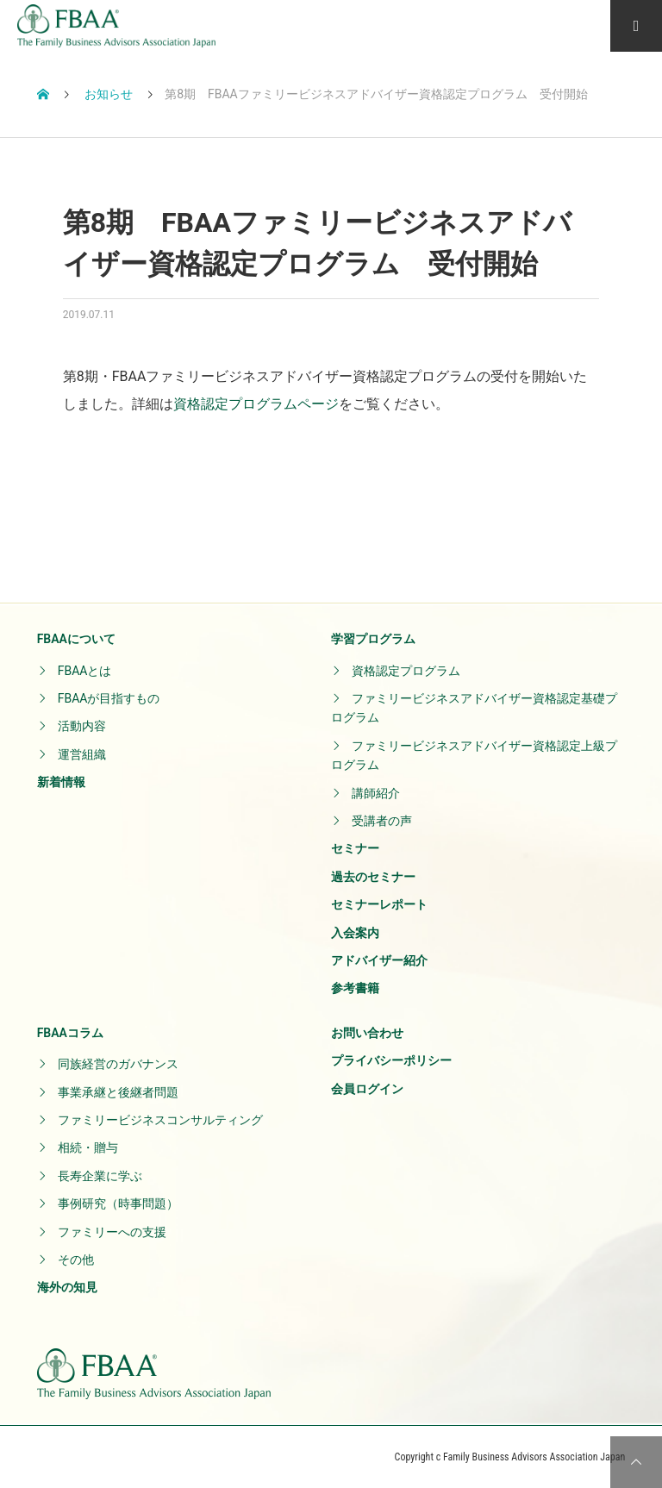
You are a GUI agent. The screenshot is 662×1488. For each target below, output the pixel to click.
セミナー (355, 848)
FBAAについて (76, 639)
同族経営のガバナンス (118, 1064)
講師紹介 (376, 793)
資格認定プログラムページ (256, 404)
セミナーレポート (379, 904)
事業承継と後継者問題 (118, 1092)
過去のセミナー (373, 877)
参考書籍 (355, 988)
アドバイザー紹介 (379, 960)
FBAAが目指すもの (109, 698)
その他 (76, 1259)
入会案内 (355, 933)
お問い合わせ (367, 1033)
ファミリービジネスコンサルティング (160, 1120)
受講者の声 (382, 821)
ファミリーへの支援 (112, 1232)
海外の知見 (67, 1287)
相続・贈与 (88, 1147)
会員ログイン (367, 1089)
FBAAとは (85, 671)
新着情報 (61, 782)
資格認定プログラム (406, 671)
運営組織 (82, 754)
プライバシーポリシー (391, 1060)
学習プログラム (373, 639)
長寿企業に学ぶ (100, 1176)
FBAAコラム (70, 1033)
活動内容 (82, 726)
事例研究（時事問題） (118, 1203)
